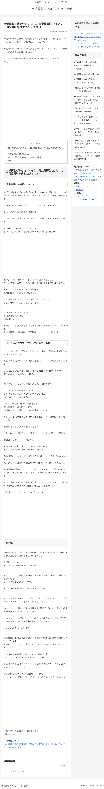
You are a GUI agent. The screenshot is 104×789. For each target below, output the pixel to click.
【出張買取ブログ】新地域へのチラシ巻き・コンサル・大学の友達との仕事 (87, 144)
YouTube (79, 190)
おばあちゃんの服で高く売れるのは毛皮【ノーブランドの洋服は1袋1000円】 (87, 156)
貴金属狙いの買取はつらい (20, 154)
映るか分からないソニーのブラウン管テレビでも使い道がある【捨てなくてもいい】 (87, 99)
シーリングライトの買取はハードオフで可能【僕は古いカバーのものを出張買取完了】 (87, 120)
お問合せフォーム (11, 735)
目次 (33, 143)
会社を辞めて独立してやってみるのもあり (25, 157)
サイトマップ (81, 196)
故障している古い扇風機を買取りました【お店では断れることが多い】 (87, 132)
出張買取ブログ (9, 761)
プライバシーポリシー (85, 200)
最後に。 (11, 161)
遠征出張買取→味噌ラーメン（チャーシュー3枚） (86, 110)
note (77, 186)
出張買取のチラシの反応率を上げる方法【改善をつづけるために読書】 (87, 65)
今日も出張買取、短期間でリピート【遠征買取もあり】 (87, 89)
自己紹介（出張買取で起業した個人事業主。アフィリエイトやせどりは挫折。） (87, 37)
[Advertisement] (36, 87)
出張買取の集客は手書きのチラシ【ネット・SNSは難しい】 (87, 81)
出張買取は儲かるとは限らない (87, 74)
